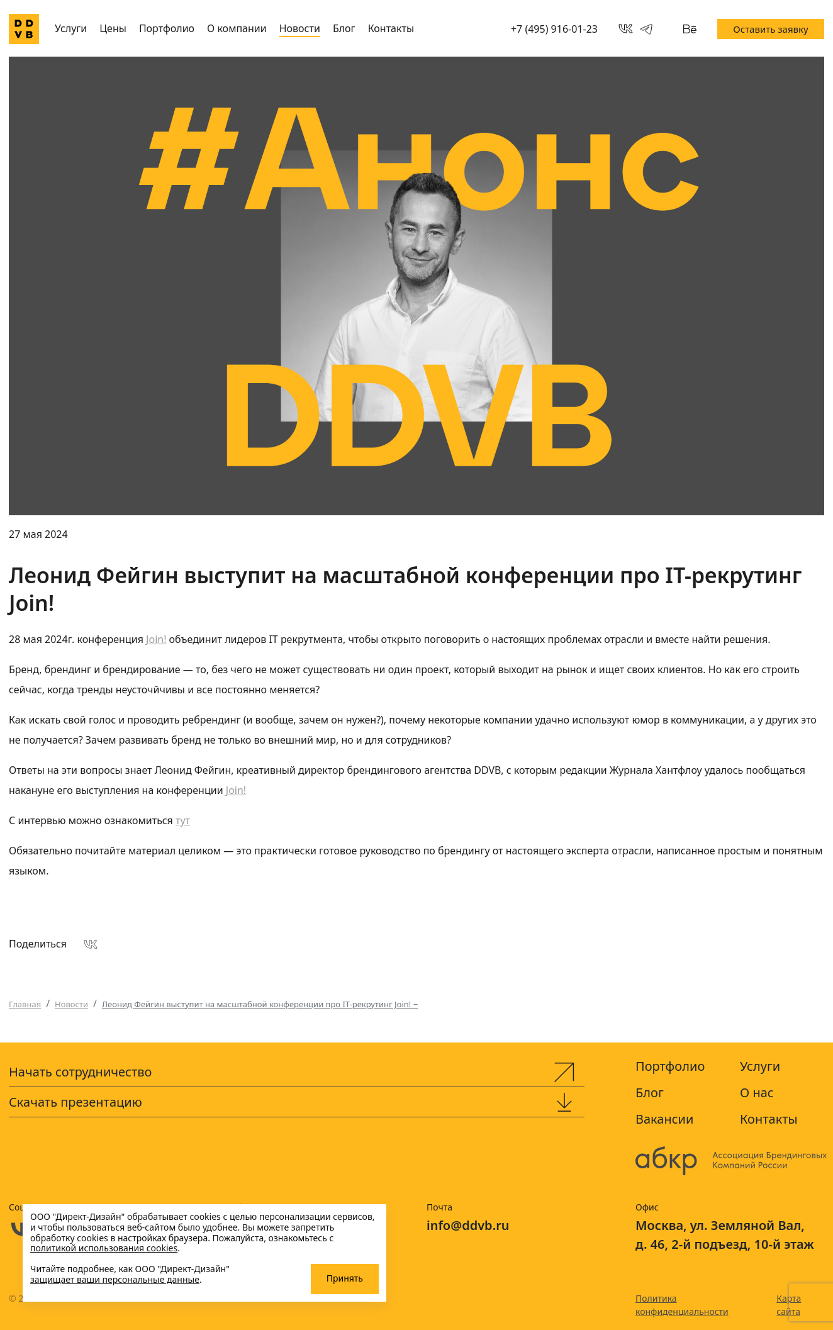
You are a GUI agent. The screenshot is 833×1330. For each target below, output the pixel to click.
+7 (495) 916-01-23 (554, 29)
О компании (237, 28)
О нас (757, 1092)
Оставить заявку (770, 29)
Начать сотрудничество (80, 1071)
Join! (156, 639)
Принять (345, 1278)
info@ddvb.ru (468, 1225)
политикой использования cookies (103, 1248)
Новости (299, 28)
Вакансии (664, 1118)
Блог (344, 28)
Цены (112, 28)
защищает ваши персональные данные (114, 1279)
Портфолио (166, 28)
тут (183, 820)
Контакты (391, 28)
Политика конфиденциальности (682, 1304)
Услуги (71, 28)
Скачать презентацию (75, 1101)
